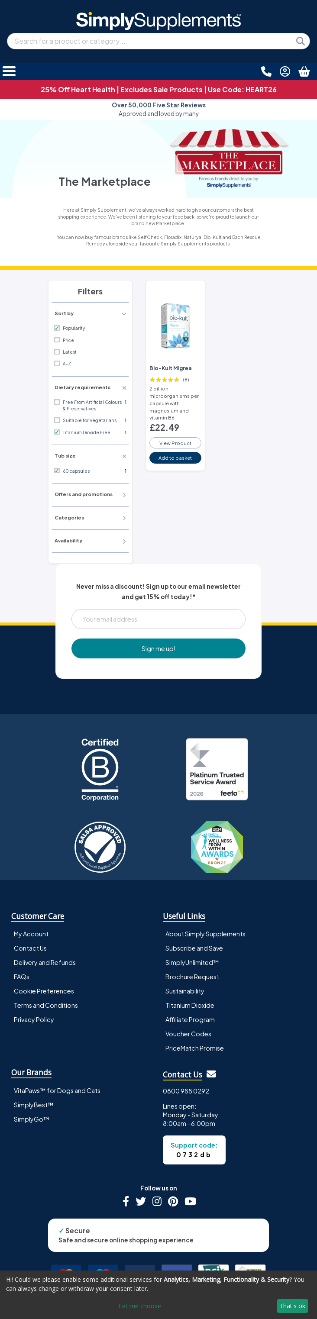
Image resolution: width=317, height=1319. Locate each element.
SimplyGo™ (31, 1119)
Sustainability (184, 991)
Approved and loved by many (159, 109)
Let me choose (140, 1306)
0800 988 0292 (186, 1091)
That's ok (292, 1306)
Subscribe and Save (194, 948)
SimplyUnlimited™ (192, 962)
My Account (31, 934)
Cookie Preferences (44, 991)
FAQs (21, 976)
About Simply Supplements (205, 934)
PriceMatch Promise (194, 1048)
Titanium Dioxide (189, 1005)
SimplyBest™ (34, 1105)
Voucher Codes (188, 1034)
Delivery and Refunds (45, 962)
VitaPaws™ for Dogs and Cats (57, 1090)
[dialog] (158, 1295)
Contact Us (30, 948)
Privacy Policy (34, 1019)
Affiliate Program (190, 1019)
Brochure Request (192, 976)
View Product (175, 443)
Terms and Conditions (46, 1005)
